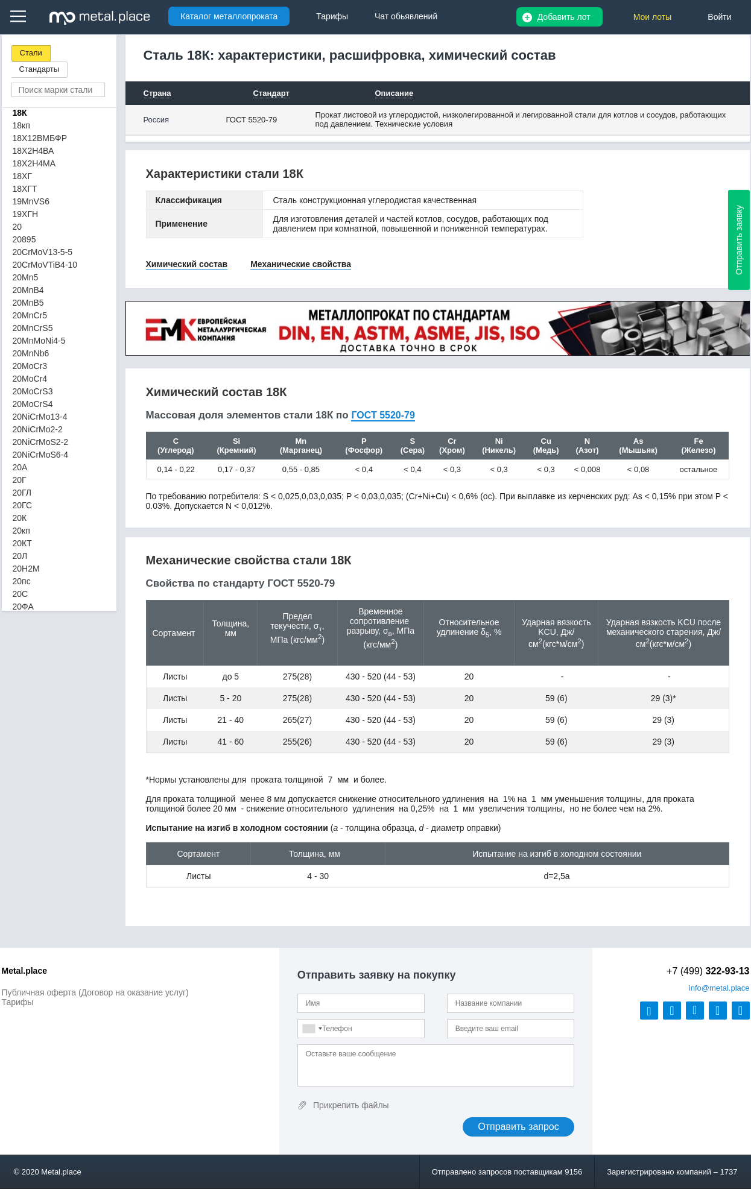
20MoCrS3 (33, 391)
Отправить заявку (739, 240)
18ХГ (23, 176)
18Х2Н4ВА (33, 151)
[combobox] (312, 1029)
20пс (22, 581)
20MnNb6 (31, 353)
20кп (21, 530)
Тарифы (18, 1002)
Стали (31, 52)
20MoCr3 (30, 366)
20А (20, 467)
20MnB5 (28, 303)
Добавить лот (564, 17)
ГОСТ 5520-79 (251, 119)
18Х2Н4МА (34, 163)
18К (20, 113)
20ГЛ (22, 492)
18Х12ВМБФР (40, 138)
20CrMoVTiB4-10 (45, 265)
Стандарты (39, 69)
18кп (21, 125)
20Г (20, 480)
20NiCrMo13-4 (40, 416)
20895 (24, 239)
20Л (20, 556)
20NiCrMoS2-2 (41, 442)
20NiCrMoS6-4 (41, 454)
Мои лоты (652, 17)
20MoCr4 (30, 378)
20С (20, 594)
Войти (719, 17)
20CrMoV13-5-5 (43, 252)
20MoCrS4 (33, 404)
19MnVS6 (31, 201)
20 (17, 227)
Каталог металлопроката (228, 16)
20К (20, 518)
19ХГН (26, 214)
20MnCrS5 (33, 328)
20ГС (23, 505)
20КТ (22, 543)
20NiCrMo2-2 (38, 429)
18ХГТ (25, 189)
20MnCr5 (30, 315)
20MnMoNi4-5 (39, 340)
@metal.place (719, 987)
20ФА (23, 606)
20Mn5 (26, 277)
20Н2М (26, 568)
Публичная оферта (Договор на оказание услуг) (95, 992)
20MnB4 (28, 290)
